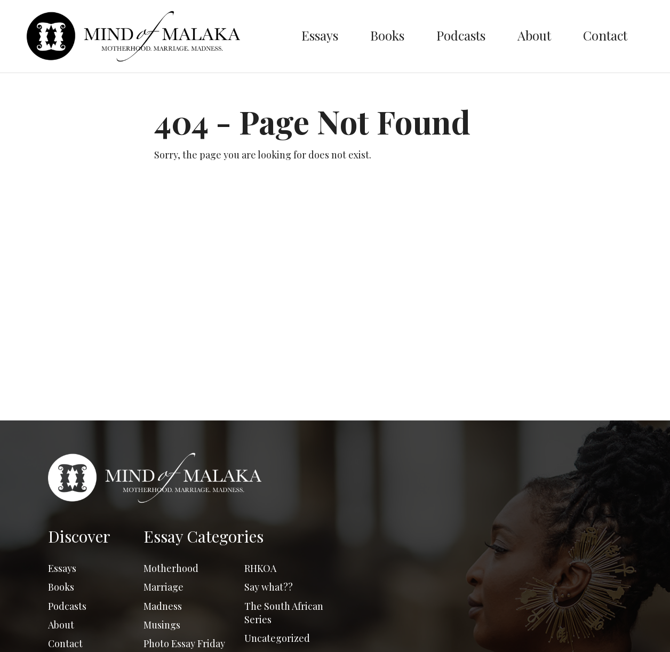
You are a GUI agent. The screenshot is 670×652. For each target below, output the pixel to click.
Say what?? (268, 587)
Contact (605, 35)
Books (387, 35)
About (534, 35)
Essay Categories (203, 536)
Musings (161, 624)
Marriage (163, 587)
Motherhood (170, 568)
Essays (319, 35)
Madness (162, 606)
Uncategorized (277, 638)
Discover (79, 536)
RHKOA (260, 568)
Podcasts (460, 35)
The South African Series (283, 613)
